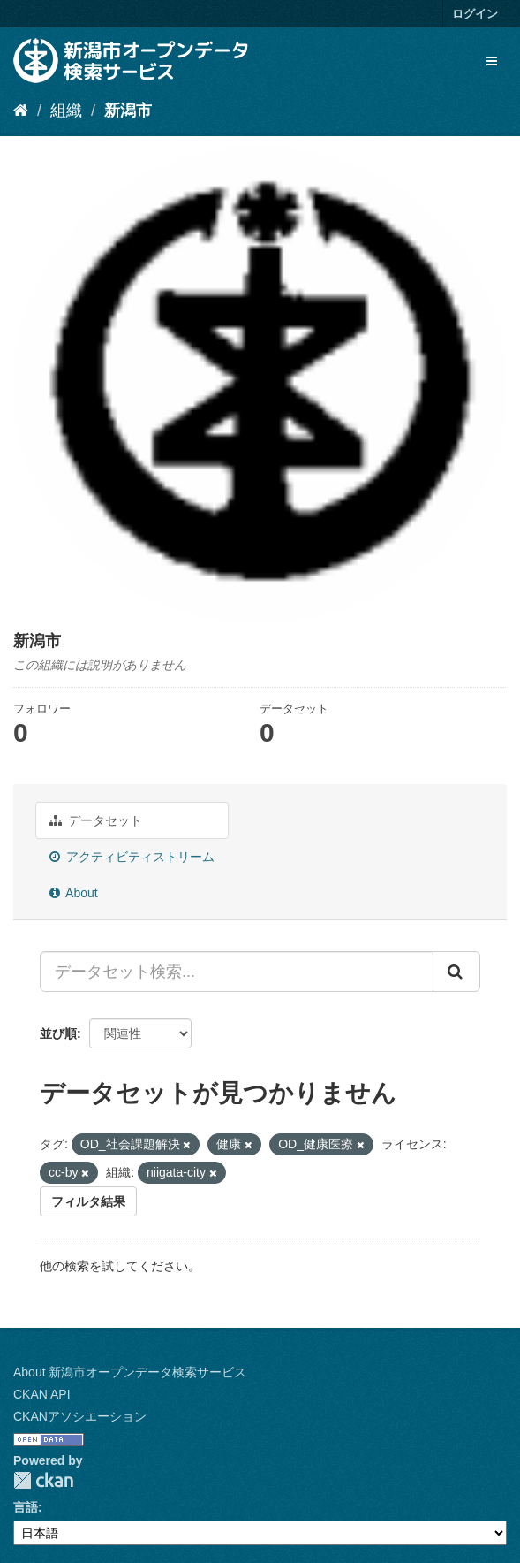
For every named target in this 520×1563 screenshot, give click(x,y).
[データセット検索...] (236, 971)
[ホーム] (20, 110)
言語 (25, 1507)
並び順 (58, 1033)
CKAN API (42, 1394)
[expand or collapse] (492, 61)
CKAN (43, 1480)
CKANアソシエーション (80, 1416)
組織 (66, 110)
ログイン (475, 13)
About (73, 893)
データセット (95, 820)
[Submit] (456, 971)
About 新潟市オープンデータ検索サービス (129, 1372)
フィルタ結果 (88, 1201)
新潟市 (128, 110)
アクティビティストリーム (132, 857)
